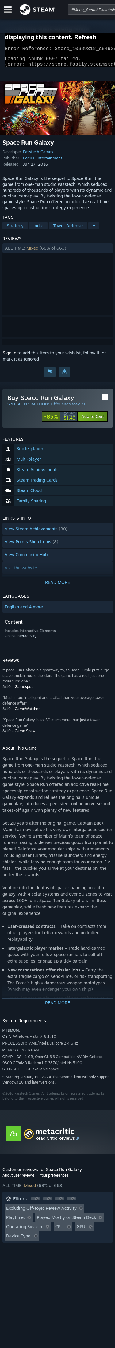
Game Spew (25, 734)
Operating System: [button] (24, 1230)
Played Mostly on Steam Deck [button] (66, 1221)
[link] (59, 420)
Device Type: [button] (19, 1239)
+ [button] (94, 229)
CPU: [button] (60, 1230)
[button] (57, 252)
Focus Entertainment (42, 161)
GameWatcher (27, 712)
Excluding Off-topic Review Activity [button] (41, 1211)
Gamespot (24, 690)
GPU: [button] (81, 1230)
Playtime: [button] (15, 1221)
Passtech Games (38, 155)
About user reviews (18, 1179)
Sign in (9, 356)
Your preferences (54, 1179)
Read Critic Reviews (55, 1141)
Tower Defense (68, 229)
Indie (38, 229)
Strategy (15, 229)
